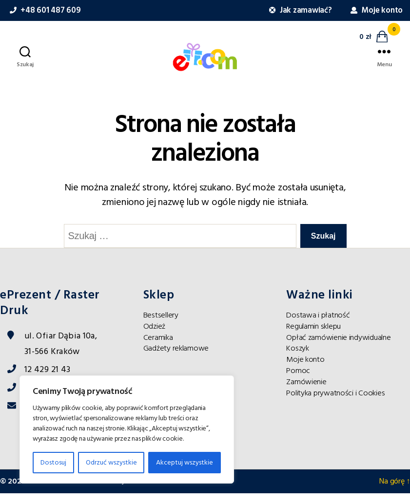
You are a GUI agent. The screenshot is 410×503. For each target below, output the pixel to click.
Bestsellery (160, 324)
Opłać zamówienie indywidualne (338, 347)
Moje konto (375, 10)
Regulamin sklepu (313, 336)
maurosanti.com (190, 491)
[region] (127, 429)
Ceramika (158, 347)
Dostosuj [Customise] (53, 462)
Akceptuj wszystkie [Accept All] (184, 462)
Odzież (154, 336)
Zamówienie (306, 391)
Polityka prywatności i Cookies (335, 402)
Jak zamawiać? (299, 10)
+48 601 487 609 (43, 10)
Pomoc (298, 380)
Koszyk (297, 358)
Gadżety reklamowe (176, 358)
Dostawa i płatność (318, 324)
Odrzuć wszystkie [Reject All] (111, 462)
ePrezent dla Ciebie (61, 490)
